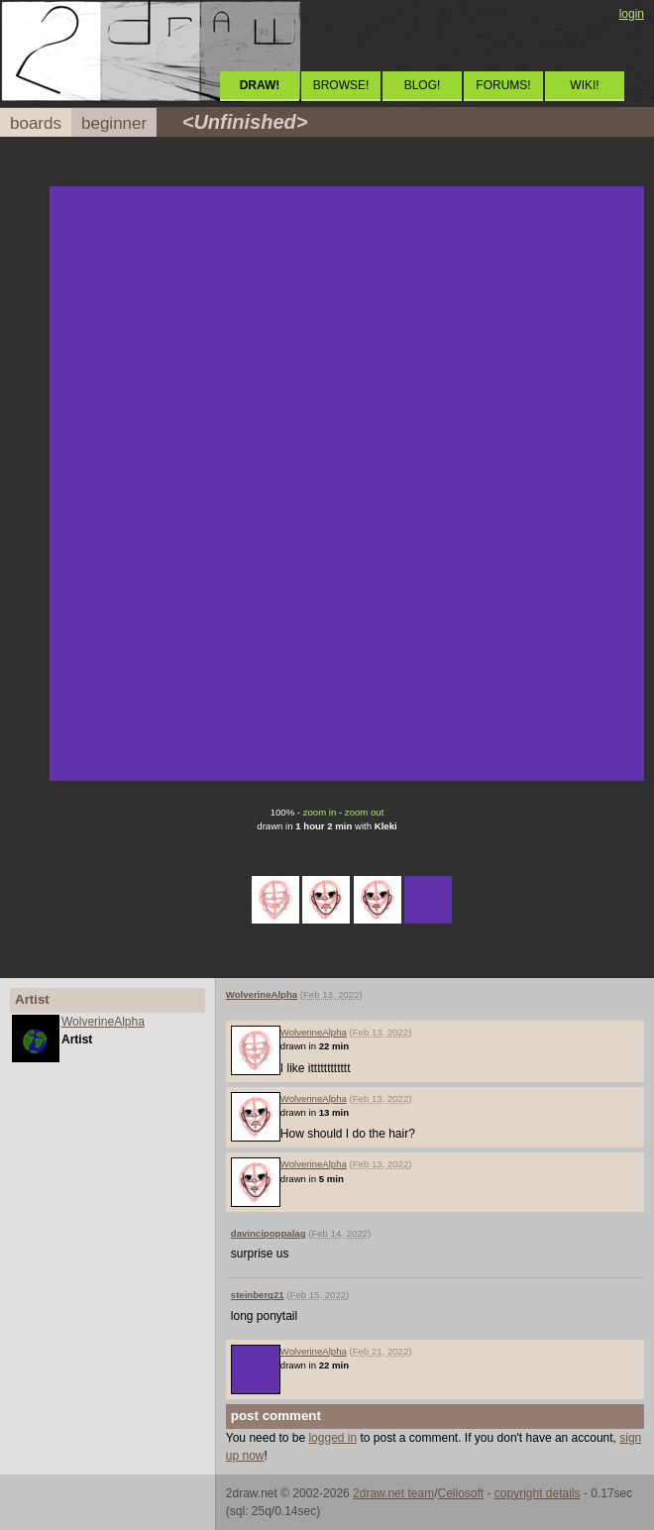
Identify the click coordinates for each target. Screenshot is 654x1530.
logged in (332, 1438)
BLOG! (422, 85)
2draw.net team (393, 1493)
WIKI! (584, 85)
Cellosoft (460, 1493)
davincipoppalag (268, 1233)
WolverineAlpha (103, 1022)
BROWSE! (341, 85)
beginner (114, 123)
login (631, 14)
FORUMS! (503, 85)
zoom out (364, 812)
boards (35, 123)
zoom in (320, 812)
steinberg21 (257, 1294)
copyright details (537, 1493)
